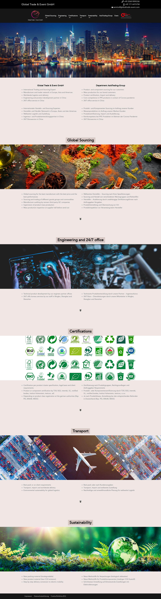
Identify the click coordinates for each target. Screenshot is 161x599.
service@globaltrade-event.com (126, 7)
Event (116, 16)
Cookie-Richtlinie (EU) (58, 596)
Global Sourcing (50, 16)
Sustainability (92, 16)
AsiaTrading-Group (105, 16)
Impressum (28, 596)
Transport (83, 16)
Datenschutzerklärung (41, 596)
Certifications (73, 16)
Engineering (62, 16)
